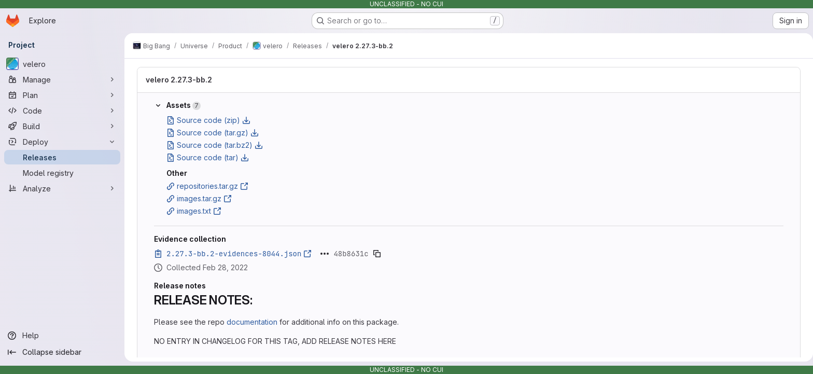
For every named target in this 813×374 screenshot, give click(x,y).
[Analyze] (62, 188)
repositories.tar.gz (205, 186)
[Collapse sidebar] (62, 352)
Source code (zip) (206, 120)
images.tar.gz (197, 198)
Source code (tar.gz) (210, 132)
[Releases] (62, 157)
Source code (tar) (205, 157)
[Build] (62, 126)
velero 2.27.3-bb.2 (177, 79)
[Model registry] (62, 172)
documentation (250, 321)
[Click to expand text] (322, 253)
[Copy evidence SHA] (375, 253)
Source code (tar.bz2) (212, 145)
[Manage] (62, 79)
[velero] (62, 64)
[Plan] (62, 95)
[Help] (62, 335)
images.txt (191, 210)
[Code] (62, 110)
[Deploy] (62, 141)
